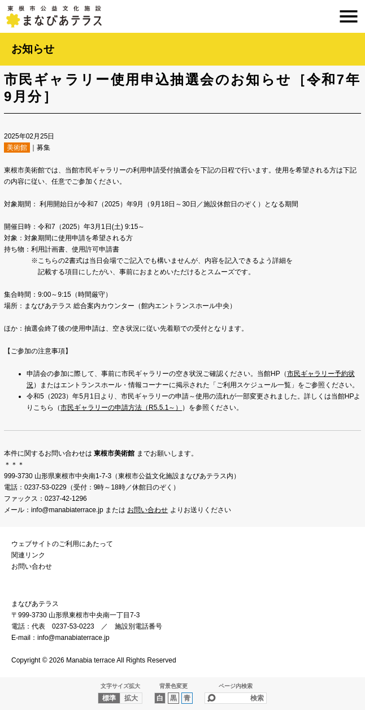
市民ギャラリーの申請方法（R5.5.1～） (121, 408)
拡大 (131, 698)
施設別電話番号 (138, 626)
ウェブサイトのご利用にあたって (62, 544)
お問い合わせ (147, 510)
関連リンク (28, 555)
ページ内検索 (236, 686)
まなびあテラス (182, 16)
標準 (109, 698)
